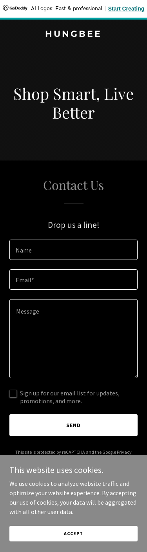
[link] (73, 34)
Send (73, 425)
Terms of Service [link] (78, 459)
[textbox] (73, 250)
